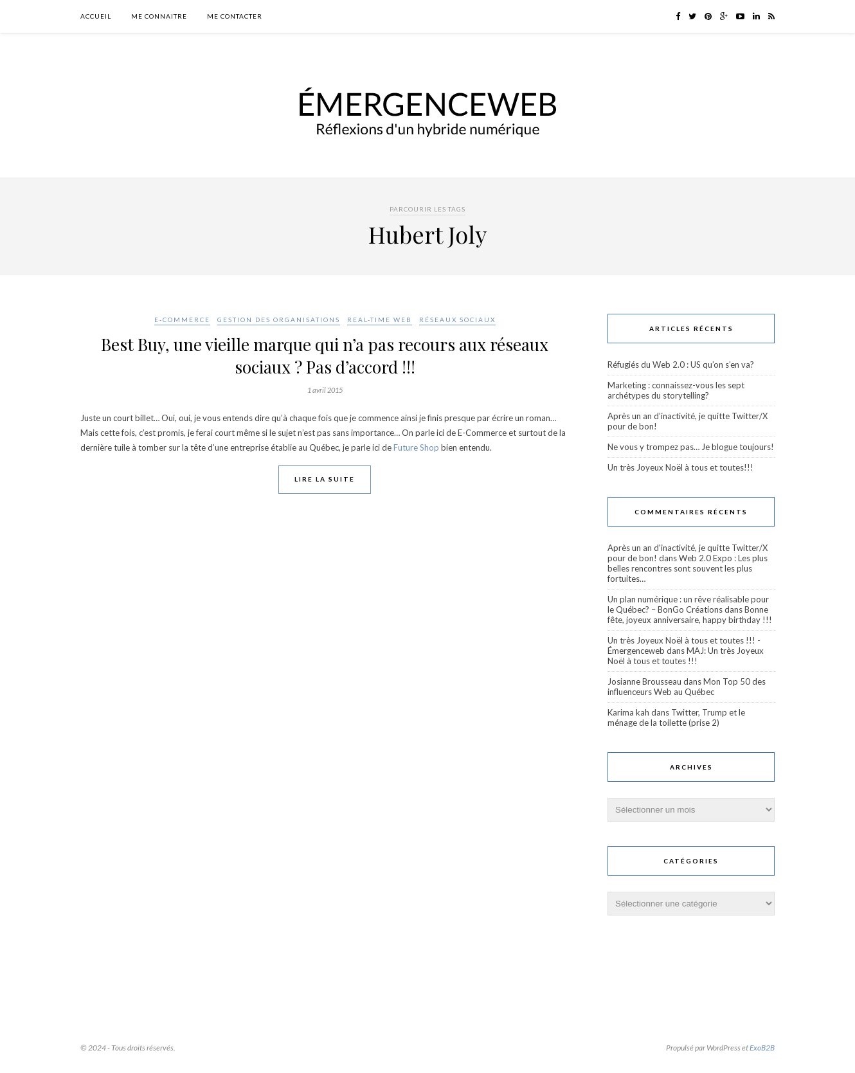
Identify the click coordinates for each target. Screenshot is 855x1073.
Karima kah (628, 712)
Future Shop (416, 447)
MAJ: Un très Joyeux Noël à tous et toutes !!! (686, 655)
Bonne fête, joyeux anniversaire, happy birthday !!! (690, 614)
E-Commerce (182, 319)
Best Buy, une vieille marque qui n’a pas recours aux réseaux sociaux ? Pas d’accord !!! (324, 355)
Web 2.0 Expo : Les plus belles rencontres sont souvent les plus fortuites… (688, 568)
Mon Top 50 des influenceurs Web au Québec (687, 686)
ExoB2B (762, 1047)
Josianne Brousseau (644, 681)
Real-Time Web (379, 319)
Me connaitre (159, 16)
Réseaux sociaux (457, 319)
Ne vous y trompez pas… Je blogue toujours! (691, 447)
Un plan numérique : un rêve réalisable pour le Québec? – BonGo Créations (688, 604)
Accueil (95, 16)
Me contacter (234, 16)
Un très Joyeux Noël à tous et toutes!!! (680, 467)
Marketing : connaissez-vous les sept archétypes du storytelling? (676, 390)
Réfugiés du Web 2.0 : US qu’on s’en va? (681, 364)
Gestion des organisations (278, 319)
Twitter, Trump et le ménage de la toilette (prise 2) (676, 717)
